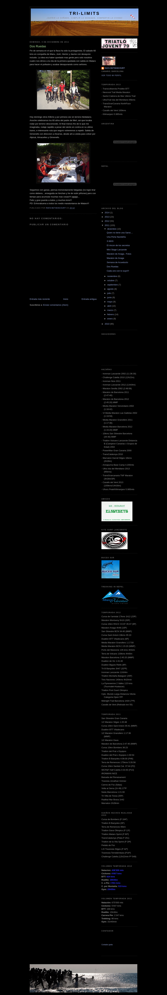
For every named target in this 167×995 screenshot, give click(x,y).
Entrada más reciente (40, 299)
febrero (111, 314)
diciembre (112, 229)
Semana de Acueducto (117, 262)
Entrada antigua (89, 299)
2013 (107, 217)
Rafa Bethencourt (115, 68)
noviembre (112, 276)
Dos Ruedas (112, 266)
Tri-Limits (84, 13)
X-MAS (110, 241)
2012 (107, 221)
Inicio (65, 299)
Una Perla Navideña (116, 237)
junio (109, 297)
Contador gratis (107, 945)
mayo (110, 301)
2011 (107, 225)
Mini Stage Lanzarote (117, 249)
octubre (111, 280)
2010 (107, 324)
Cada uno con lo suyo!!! (118, 271)
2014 (107, 212)
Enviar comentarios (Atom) (55, 305)
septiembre (112, 284)
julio (109, 293)
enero (110, 318)
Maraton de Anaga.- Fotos (119, 254)
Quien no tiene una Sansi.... (120, 232)
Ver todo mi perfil (111, 75)
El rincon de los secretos (118, 245)
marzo (110, 310)
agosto (110, 289)
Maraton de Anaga (115, 258)
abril (109, 306)
